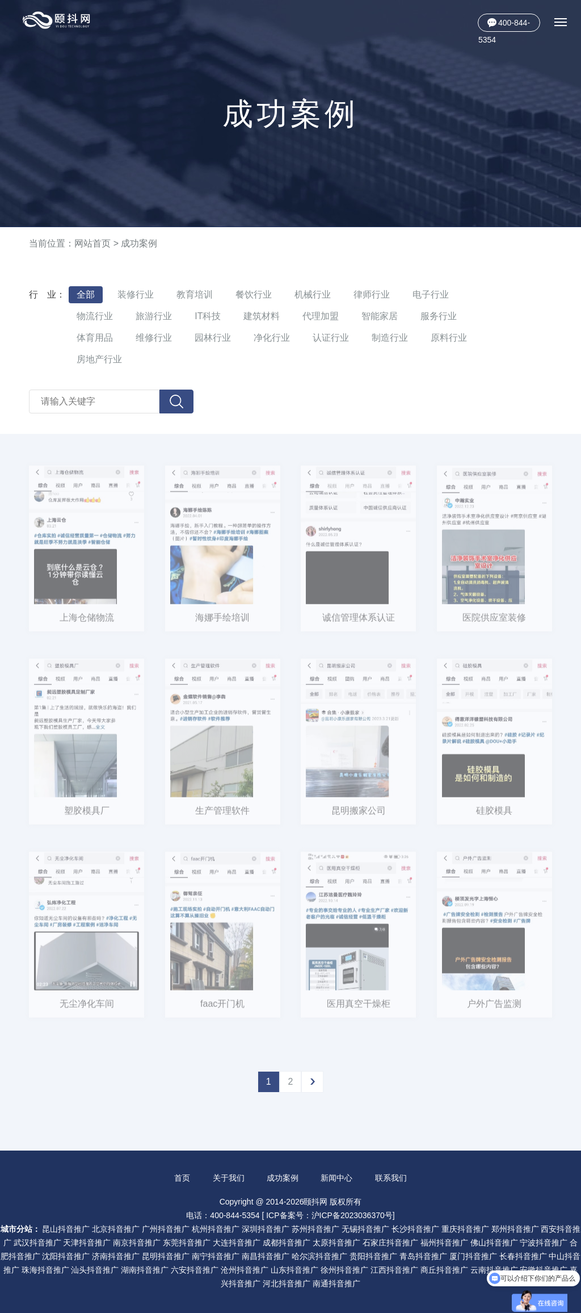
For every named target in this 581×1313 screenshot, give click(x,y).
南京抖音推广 (137, 1242)
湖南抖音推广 (145, 1269)
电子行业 (430, 294)
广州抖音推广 (166, 1228)
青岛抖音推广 (423, 1256)
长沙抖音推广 (415, 1228)
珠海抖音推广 (45, 1269)
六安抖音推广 (194, 1269)
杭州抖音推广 (215, 1228)
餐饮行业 (253, 294)
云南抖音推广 (494, 1269)
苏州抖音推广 (315, 1228)
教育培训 (194, 294)
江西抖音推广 (394, 1269)
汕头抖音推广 (95, 1269)
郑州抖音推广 (515, 1228)
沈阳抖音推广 (66, 1256)
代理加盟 (320, 316)
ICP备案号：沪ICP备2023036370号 (329, 1215)
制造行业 (390, 337)
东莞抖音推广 (186, 1242)
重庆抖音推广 (465, 1228)
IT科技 (208, 316)
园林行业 (213, 337)
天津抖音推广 (87, 1242)
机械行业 (312, 294)
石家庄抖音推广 (390, 1242)
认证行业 (331, 337)
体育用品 (95, 337)
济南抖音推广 (116, 1256)
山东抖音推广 (294, 1269)
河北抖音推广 (286, 1283)
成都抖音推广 (286, 1242)
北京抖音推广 (116, 1228)
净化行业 (272, 337)
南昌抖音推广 (265, 1256)
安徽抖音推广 (543, 1269)
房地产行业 (99, 359)
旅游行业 (154, 316)
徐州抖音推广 (344, 1269)
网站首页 (92, 243)
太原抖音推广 (336, 1242)
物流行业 (95, 316)
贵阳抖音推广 (373, 1256)
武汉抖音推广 (37, 1242)
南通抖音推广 (336, 1283)
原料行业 (449, 337)
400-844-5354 (504, 25)
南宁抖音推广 (215, 1256)
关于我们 (229, 1177)
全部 (86, 294)
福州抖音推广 (444, 1242)
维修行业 (154, 337)
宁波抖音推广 (543, 1242)
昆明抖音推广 (166, 1256)
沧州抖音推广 (244, 1269)
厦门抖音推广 (473, 1256)
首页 (182, 1177)
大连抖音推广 (236, 1242)
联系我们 (391, 1177)
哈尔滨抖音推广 (319, 1256)
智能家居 (379, 316)
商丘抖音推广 (444, 1269)
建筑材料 (261, 316)
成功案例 (139, 243)
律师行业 (371, 294)
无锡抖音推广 (365, 1228)
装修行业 (135, 294)
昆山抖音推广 (66, 1228)
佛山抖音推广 (494, 1242)
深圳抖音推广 (265, 1228)
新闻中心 (336, 1177)
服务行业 (438, 316)
